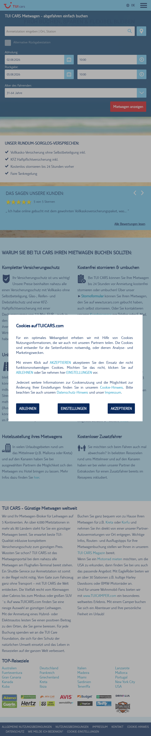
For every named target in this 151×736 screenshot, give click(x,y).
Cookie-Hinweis (111, 387)
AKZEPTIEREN (60, 362)
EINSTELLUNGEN (79, 372)
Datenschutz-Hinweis (72, 392)
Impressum (113, 392)
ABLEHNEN (24, 372)
